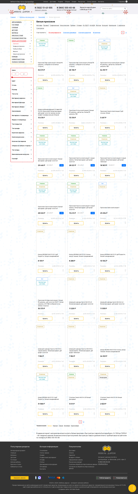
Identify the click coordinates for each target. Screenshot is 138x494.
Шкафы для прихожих (19, 46)
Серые (61, 426)
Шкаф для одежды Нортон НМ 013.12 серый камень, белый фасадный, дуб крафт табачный (81, 350)
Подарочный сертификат (48, 457)
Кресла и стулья (17, 35)
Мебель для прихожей (19, 41)
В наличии (96, 32)
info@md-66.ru (103, 464)
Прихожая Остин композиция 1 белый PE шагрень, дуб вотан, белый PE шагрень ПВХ (112, 64)
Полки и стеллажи (18, 62)
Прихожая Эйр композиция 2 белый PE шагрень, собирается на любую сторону (81, 64)
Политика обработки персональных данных (83, 464)
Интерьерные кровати (18, 450)
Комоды (15, 56)
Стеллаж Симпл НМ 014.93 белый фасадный (80, 398)
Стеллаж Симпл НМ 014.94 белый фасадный (111, 398)
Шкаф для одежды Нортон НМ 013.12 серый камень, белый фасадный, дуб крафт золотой (50, 350)
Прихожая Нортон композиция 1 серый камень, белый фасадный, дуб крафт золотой (81, 160)
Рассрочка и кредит (75, 462)
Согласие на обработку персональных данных (81, 467)
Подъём (60, 1)
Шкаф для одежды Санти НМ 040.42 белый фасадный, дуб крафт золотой (112, 303)
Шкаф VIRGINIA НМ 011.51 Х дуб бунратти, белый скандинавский (48, 398)
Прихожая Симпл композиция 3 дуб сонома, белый (111, 112)
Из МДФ (92, 25)
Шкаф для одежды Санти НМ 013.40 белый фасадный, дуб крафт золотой (81, 303)
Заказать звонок (41, 10)
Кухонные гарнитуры (19, 38)
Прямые (73, 25)
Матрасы (15, 33)
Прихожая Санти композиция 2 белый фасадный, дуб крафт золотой (50, 207)
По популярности (55, 32)
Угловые (79, 25)
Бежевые (67, 426)
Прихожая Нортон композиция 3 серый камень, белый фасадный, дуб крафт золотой (82, 207)
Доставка (53, 1)
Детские (15, 30)
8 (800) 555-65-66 (66, 7)
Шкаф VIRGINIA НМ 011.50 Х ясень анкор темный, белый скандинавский (113, 350)
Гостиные (15, 25)
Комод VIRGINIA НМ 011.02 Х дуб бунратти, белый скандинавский (48, 255)
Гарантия (72, 455)
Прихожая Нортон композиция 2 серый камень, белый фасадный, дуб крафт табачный (113, 160)
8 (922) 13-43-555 (43, 7)
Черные (55, 426)
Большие (105, 25)
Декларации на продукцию (48, 464)
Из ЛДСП (86, 25)
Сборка (67, 1)
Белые (50, 426)
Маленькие (112, 25)
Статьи (42, 462)
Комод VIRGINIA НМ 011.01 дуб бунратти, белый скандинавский (113, 255)
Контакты (101, 1)
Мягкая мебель (17, 22)
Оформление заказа (76, 460)
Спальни (15, 27)
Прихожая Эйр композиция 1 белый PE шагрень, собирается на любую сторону (50, 64)
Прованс (46, 25)
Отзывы (42, 460)
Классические (64, 25)
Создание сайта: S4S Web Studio (69, 489)
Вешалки (15, 51)
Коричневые (75, 426)
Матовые (39, 25)
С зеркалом (121, 25)
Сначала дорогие (84, 32)
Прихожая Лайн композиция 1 (110, 207)
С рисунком (40, 28)
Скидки (74, 1)
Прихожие (15, 43)
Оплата (45, 1)
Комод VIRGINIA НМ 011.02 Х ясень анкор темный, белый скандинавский (81, 255)
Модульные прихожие (19, 54)
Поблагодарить (104, 478)
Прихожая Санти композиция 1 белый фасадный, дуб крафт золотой (50, 160)
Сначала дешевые (69, 32)
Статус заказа (91, 1)
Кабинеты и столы (18, 59)
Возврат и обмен (74, 457)
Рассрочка (81, 1)
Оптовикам (43, 467)
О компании (43, 450)
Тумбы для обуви (17, 49)
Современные (54, 25)
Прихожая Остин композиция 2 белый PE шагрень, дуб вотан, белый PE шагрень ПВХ (81, 112)
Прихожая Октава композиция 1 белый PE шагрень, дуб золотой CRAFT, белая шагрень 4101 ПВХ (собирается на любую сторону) (50, 303)
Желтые (98, 25)
